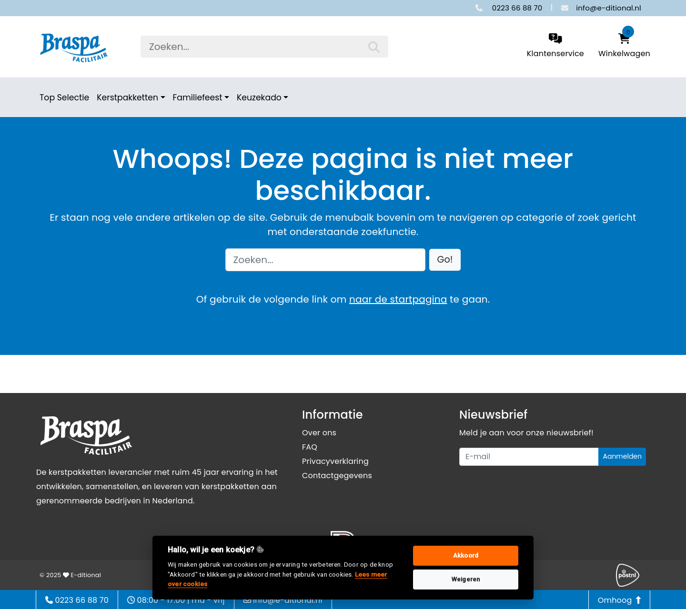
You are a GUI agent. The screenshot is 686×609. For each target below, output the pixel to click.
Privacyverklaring (335, 461)
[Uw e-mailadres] (529, 457)
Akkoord (465, 555)
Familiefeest (197, 97)
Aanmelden (622, 456)
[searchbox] (264, 47)
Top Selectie (64, 97)
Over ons (319, 432)
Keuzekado (259, 97)
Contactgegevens (337, 475)
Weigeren (466, 579)
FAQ (309, 447)
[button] (445, 260)
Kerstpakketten (127, 97)
